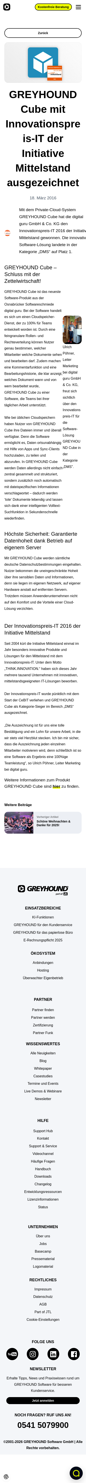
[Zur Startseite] (6, 6)
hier (56, 786)
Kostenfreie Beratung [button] (53, 7)
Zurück (43, 33)
